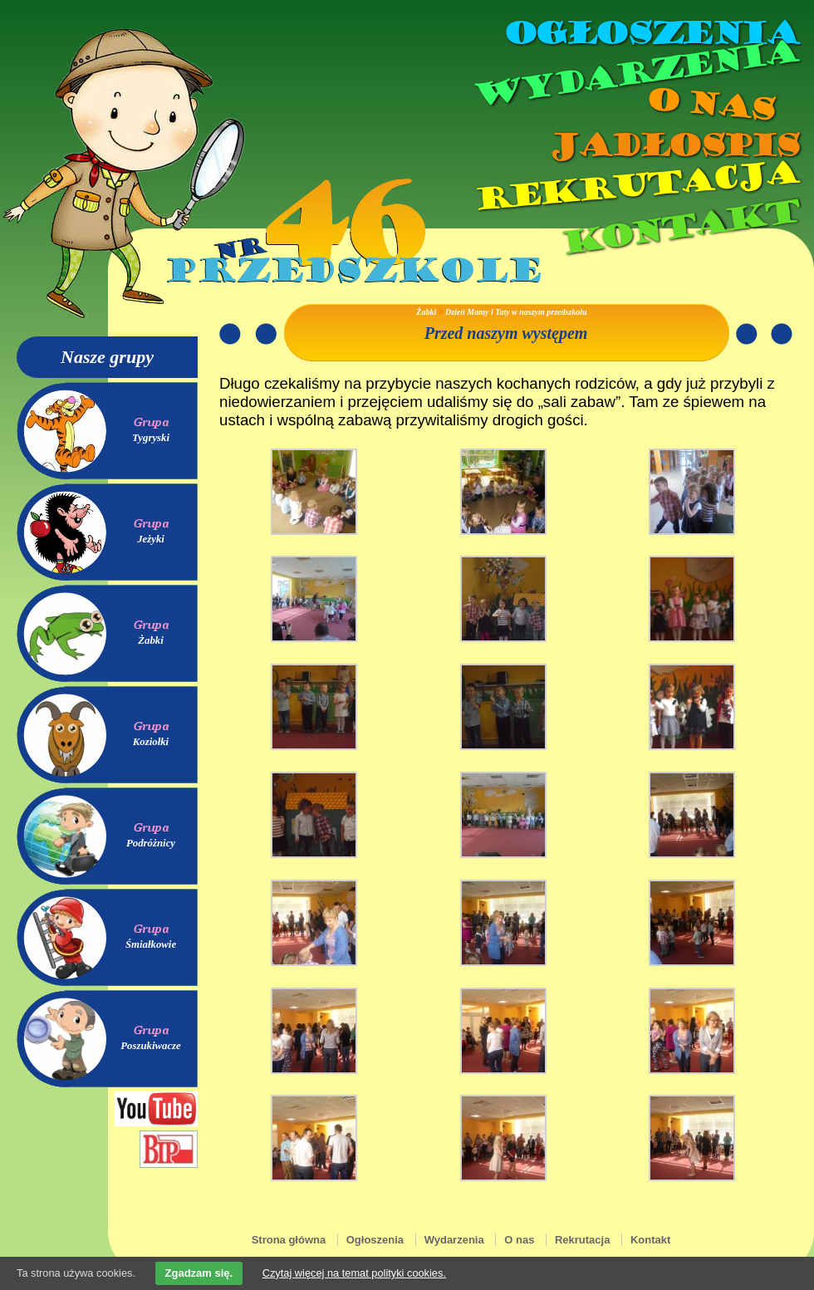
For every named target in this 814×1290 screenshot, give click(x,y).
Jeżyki (150, 539)
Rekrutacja (635, 186)
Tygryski (150, 438)
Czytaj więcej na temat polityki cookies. (354, 1273)
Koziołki (151, 742)
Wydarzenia (634, 74)
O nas (709, 104)
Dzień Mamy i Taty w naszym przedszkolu (516, 311)
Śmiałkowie (150, 944)
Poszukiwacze (150, 1046)
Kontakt (679, 227)
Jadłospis (672, 145)
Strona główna (289, 1240)
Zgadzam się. (199, 1273)
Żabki (151, 640)
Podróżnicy (150, 843)
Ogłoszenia (650, 33)
